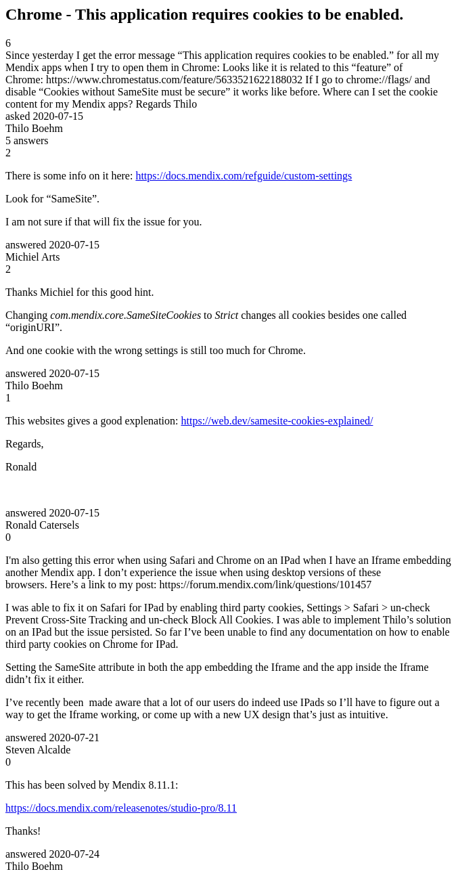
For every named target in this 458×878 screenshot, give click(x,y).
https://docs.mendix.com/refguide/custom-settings (243, 175)
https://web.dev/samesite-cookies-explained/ (277, 420)
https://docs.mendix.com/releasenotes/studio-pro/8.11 (121, 808)
